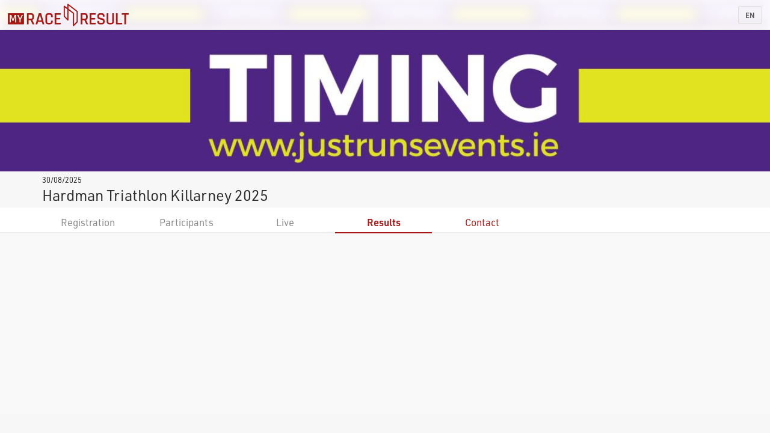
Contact (482, 222)
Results (384, 222)
